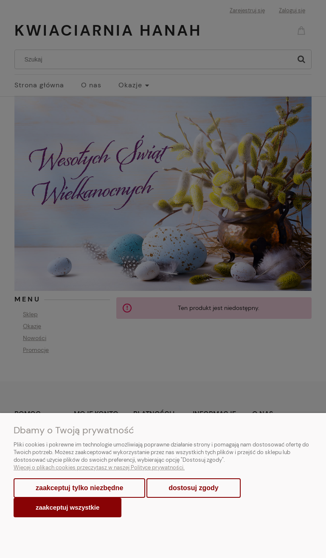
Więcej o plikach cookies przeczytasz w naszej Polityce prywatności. (99, 467)
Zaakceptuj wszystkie (67, 507)
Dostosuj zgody (193, 487)
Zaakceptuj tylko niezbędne (79, 487)
